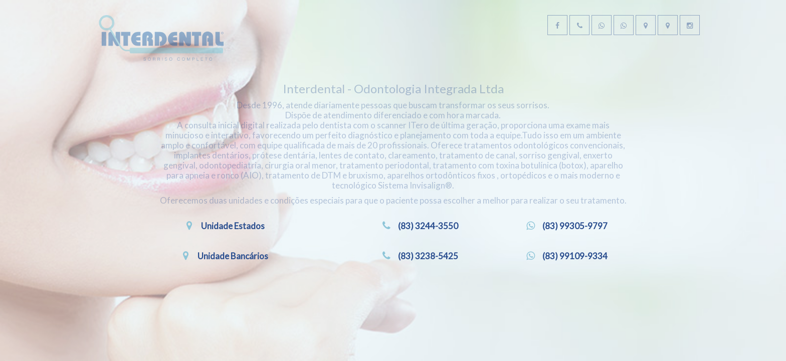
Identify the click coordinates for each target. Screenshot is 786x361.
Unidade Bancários (233, 295)
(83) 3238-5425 (428, 295)
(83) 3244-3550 (428, 265)
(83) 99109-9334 (575, 295)
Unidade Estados (232, 265)
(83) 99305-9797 (575, 265)
